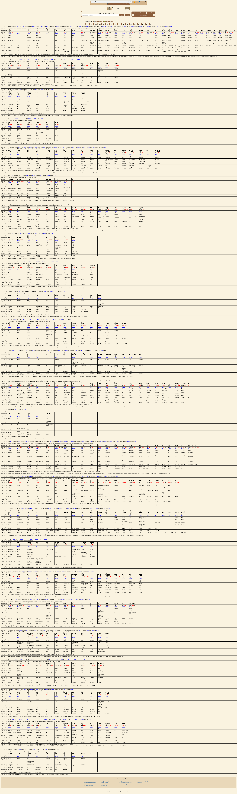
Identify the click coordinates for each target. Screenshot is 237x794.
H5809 (140, 26)
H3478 (84, 147)
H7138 (19, 89)
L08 (114, 24)
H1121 (189, 33)
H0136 (37, 211)
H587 (42, 89)
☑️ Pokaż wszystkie (98, 21)
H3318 (80, 204)
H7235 (12, 175)
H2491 (22, 175)
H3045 (94, 147)
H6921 (71, 26)
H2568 (106, 26)
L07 (110, 24)
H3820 (46, 59)
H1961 (15, 319)
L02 (91, 24)
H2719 (19, 233)
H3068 (57, 26)
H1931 (56, 96)
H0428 (47, 67)
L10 (122, 24)
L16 (146, 24)
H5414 (30, 261)
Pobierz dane (135, 12)
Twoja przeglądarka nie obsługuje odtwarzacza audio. (111, 2)
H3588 (82, 298)
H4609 (130, 154)
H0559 (9, 67)
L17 (150, 24)
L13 (134, 24)
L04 (99, 24)
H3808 (18, 96)
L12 (130, 24)
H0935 (37, 33)
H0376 (156, 33)
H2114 (43, 261)
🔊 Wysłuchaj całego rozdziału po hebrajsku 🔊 (118, 3)
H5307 (19, 147)
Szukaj (122, 15)
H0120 (37, 67)
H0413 (56, 33)
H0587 (73, 96)
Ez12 (151, 15)
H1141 (158, 26)
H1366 (37, 291)
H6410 (148, 26)
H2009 (116, 33)
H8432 (169, 33)
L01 (87, 24)
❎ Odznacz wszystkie (108, 21)
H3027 (37, 261)
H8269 (166, 26)
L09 (118, 24)
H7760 (40, 204)
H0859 (56, 327)
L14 (138, 24)
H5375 (18, 26)
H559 (12, 59)
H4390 (48, 175)
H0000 (82, 269)
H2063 (116, 67)
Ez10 (136, 15)
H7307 (23, 26)
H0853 (18, 33)
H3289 (72, 59)
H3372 (13, 233)
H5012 (16, 118)
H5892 (64, 59)
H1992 (91, 211)
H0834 (65, 211)
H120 (28, 59)
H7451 (52, 59)
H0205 (73, 67)
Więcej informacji (151, 12)
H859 (30, 319)
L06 (107, 24)
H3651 (9, 126)
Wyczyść (127, 15)
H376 (112, 26)
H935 (33, 26)
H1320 (51, 89)
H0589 (148, 154)
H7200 (124, 26)
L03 (95, 24)
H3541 (64, 147)
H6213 (52, 261)
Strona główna (142, 12)
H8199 (30, 291)
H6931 (42, 26)
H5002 (44, 233)
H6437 (99, 33)
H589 (89, 147)
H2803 (65, 67)
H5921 (28, 126)
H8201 (57, 261)
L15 (142, 24)
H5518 (36, 89)
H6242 (103, 26)
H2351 (41, 175)
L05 (103, 24)
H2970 (132, 26)
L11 (126, 24)
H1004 (73, 33)
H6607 (80, 26)
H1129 (37, 96)
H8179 (47, 26)
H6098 (78, 59)
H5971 (171, 26)
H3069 (22, 204)
